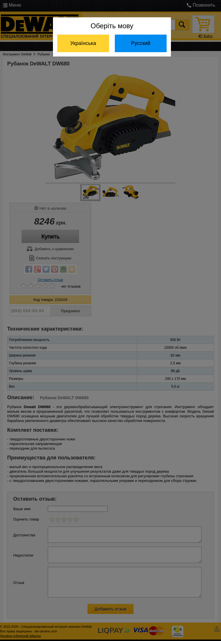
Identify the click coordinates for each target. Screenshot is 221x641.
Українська (83, 43)
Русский (140, 43)
